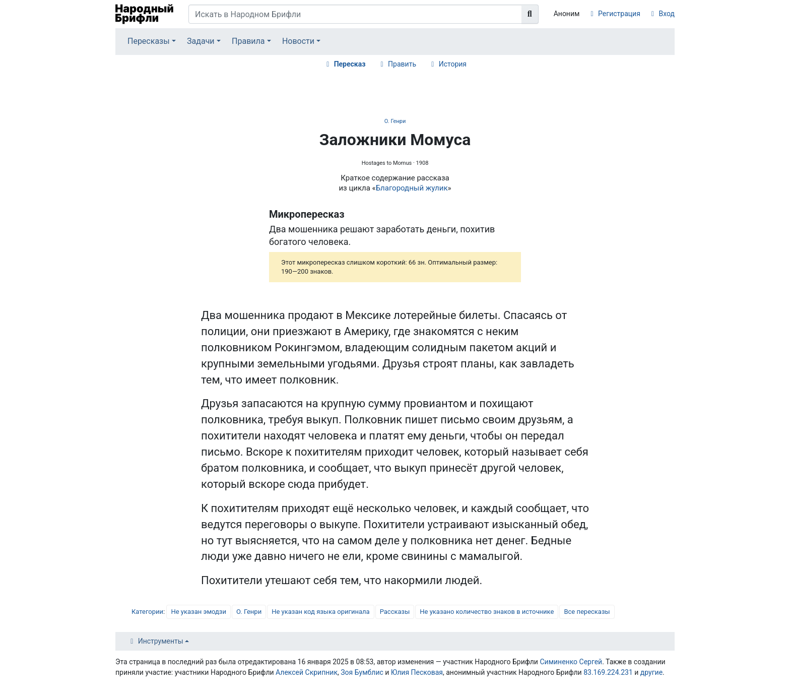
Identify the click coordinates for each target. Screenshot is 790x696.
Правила (248, 41)
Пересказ (350, 64)
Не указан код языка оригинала (320, 611)
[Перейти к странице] (530, 14)
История (453, 64)
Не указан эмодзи (198, 611)
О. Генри (395, 121)
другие (651, 672)
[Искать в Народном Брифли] (355, 14)
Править (402, 64)
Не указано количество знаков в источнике (487, 611)
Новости (298, 41)
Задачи (201, 41)
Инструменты (160, 641)
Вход (667, 14)
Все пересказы (587, 611)
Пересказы (148, 41)
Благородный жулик (412, 188)
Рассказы (395, 611)
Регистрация (619, 14)
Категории (147, 611)
